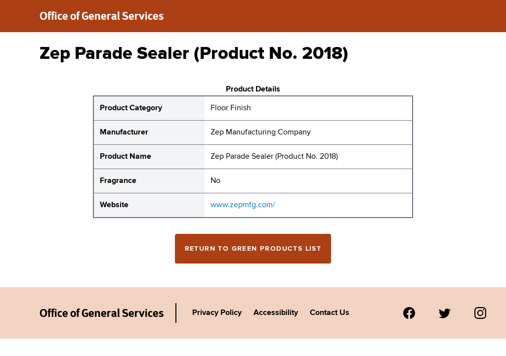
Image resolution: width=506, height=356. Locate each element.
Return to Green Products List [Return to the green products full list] (253, 248)
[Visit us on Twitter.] (445, 313)
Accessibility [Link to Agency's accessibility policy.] (275, 313)
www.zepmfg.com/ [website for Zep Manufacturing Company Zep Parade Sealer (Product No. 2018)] (243, 205)
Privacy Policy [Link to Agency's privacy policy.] (217, 313)
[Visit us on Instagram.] (480, 313)
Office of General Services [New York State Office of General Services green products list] (102, 16)
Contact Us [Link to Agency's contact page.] (329, 313)
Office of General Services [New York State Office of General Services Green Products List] (102, 313)
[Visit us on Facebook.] (409, 313)
